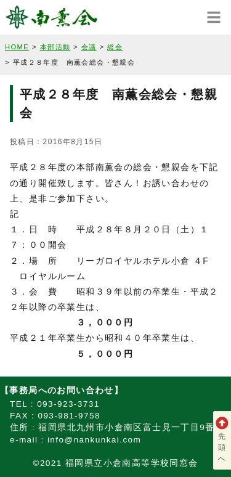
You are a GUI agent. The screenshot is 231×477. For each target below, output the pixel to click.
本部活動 (55, 47)
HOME (17, 47)
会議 (89, 47)
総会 (115, 47)
